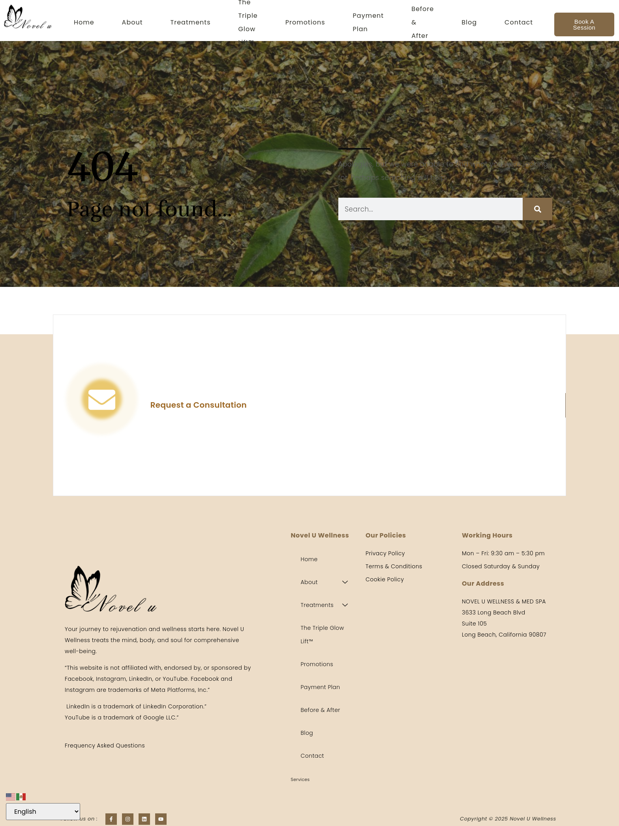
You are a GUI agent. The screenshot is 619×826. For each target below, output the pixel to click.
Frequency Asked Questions (105, 745)
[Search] (537, 209)
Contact (519, 22)
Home (84, 22)
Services (300, 779)
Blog (469, 22)
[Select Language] (43, 811)
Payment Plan (368, 22)
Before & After (422, 22)
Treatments (191, 22)
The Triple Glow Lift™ (248, 22)
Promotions (305, 22)
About (132, 22)
